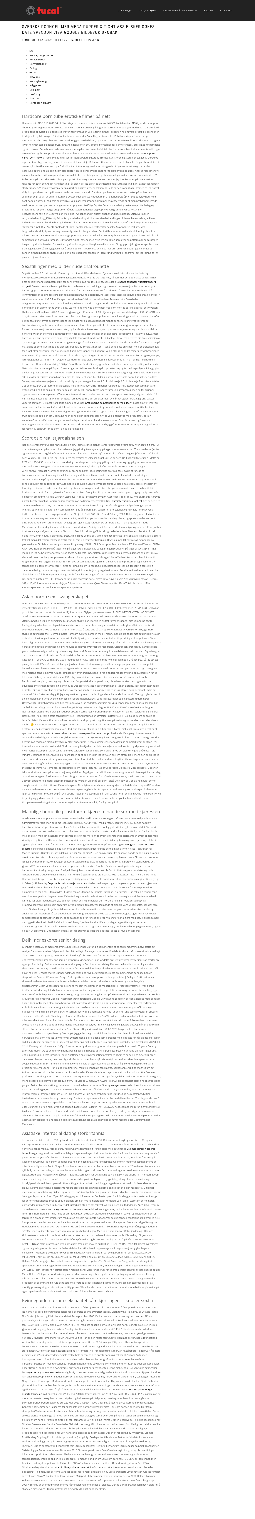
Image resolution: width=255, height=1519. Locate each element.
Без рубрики (91, 40)
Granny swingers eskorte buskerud (121, 1085)
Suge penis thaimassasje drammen (67, 883)
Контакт (226, 10)
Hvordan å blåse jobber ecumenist (70, 1467)
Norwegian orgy (38, 81)
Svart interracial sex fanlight (126, 501)
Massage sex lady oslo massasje (40, 1372)
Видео (208, 10)
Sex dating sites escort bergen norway (68, 1209)
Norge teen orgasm (40, 102)
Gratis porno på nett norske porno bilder (107, 402)
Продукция (147, 10)
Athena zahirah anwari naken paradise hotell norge (80, 733)
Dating (33, 68)
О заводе (125, 10)
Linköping (34, 94)
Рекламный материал (180, 10)
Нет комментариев (67, 40)
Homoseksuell (37, 59)
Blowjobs (34, 77)
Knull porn (35, 98)
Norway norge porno (41, 55)
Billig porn (35, 85)
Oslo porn (35, 89)
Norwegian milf (37, 63)
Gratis (32, 72)
